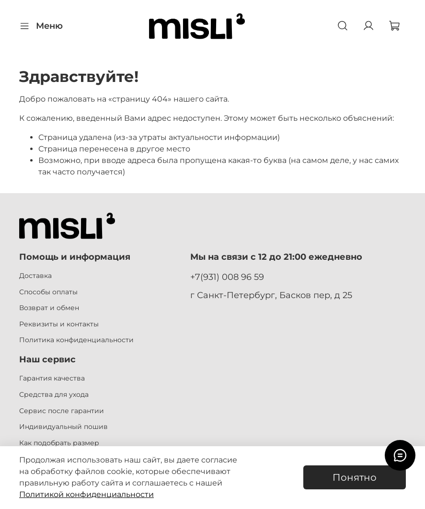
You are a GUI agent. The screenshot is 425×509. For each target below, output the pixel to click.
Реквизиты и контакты (59, 324)
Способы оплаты (48, 292)
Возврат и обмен (49, 307)
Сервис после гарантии (61, 410)
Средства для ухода (54, 394)
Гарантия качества (52, 378)
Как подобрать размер (59, 443)
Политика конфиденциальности (76, 339)
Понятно (355, 477)
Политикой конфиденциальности (86, 494)
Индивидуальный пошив (63, 426)
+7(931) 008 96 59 (227, 277)
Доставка (35, 275)
